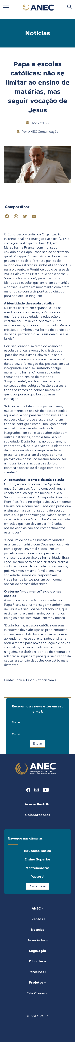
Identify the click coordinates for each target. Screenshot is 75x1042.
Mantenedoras (37, 868)
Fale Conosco (38, 993)
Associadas (36, 940)
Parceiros (36, 972)
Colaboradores (37, 815)
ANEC (37, 908)
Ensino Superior (38, 859)
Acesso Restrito (38, 804)
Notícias (37, 929)
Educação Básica (37, 851)
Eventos (37, 919)
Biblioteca (37, 961)
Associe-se (37, 886)
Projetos (36, 982)
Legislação (37, 951)
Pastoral (37, 876)
